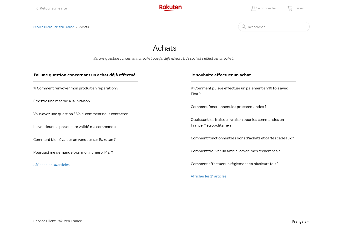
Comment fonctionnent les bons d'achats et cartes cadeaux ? (242, 138)
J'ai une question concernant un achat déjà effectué (84, 74)
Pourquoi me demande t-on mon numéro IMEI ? (73, 152)
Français (301, 221)
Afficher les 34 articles (51, 164)
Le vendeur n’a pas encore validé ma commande (74, 126)
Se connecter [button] (266, 8)
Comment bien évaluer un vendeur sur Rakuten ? (74, 139)
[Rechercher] (274, 26)
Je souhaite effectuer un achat (221, 74)
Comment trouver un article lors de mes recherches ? (235, 150)
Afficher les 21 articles (208, 176)
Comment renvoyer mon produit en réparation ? (77, 88)
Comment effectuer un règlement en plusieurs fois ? (235, 163)
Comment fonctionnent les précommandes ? (229, 106)
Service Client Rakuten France (53, 27)
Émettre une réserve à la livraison (61, 100)
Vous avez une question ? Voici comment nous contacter (80, 113)
